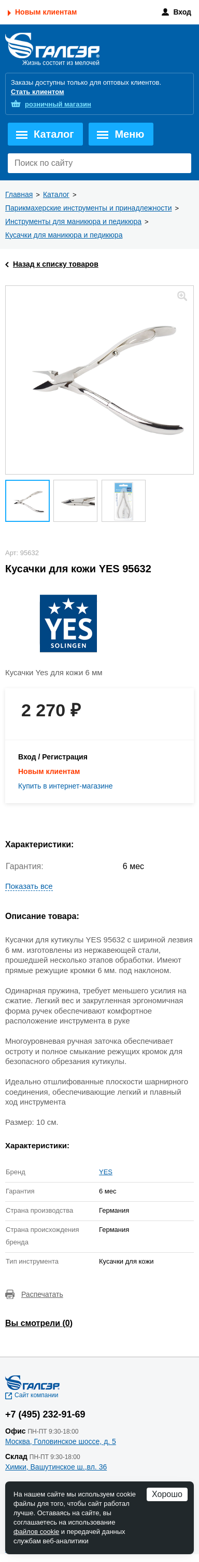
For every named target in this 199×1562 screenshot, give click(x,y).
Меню (129, 134)
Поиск (180, 163)
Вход (182, 12)
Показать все (29, 886)
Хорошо (167, 1494)
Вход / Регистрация (53, 757)
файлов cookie (36, 1531)
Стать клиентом (37, 92)
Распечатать (42, 1294)
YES (105, 1172)
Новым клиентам (46, 12)
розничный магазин (58, 104)
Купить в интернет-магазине (65, 786)
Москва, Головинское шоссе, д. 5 (60, 1441)
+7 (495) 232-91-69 (45, 1414)
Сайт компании (37, 1395)
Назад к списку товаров (55, 264)
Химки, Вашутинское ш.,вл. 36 (56, 1467)
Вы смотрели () (39, 1323)
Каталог (54, 134)
